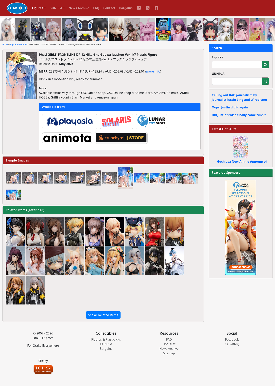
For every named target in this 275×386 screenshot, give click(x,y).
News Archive (79, 8)
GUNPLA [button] (56, 8)
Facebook (232, 339)
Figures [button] (37, 8)
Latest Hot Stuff (224, 129)
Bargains (126, 8)
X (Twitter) (232, 344)
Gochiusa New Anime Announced (242, 161)
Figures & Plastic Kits (19, 44)
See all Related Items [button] (103, 315)
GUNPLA (218, 74)
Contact (109, 8)
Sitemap (169, 353)
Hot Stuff (169, 344)
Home (5, 44)
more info (153, 71)
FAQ (96, 8)
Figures (217, 57)
